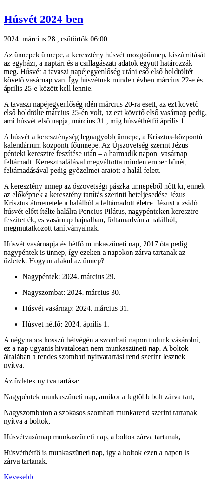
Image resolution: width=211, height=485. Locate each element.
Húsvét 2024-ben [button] (43, 19)
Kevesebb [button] (18, 477)
